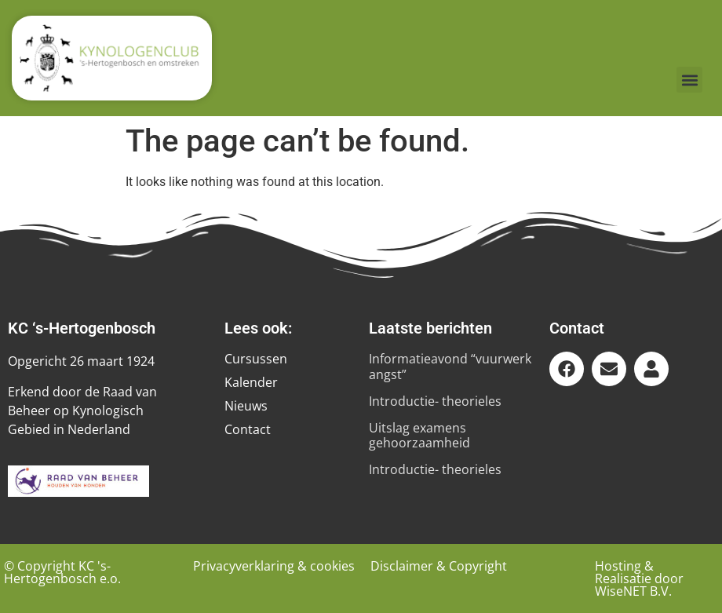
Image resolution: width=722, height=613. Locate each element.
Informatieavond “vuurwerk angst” (450, 366)
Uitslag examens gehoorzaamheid (419, 435)
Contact (247, 429)
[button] (689, 80)
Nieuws (246, 406)
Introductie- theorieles (435, 401)
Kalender (251, 382)
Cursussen (255, 359)
